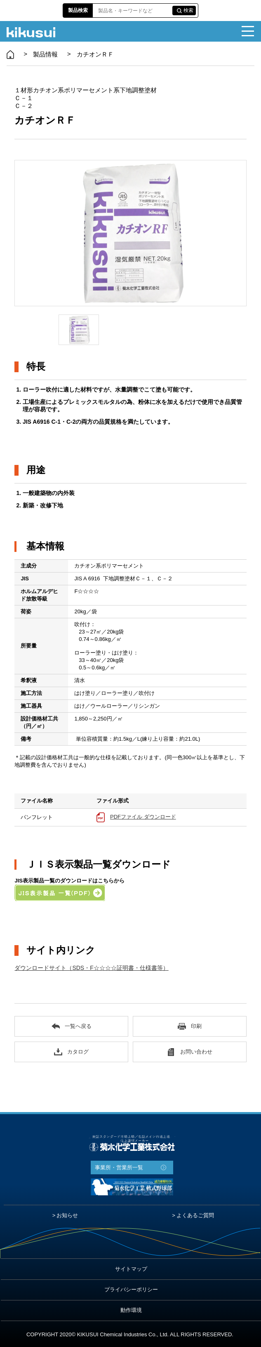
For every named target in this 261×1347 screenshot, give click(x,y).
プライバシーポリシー (131, 1289)
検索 (188, 10)
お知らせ (67, 1215)
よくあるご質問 (195, 1215)
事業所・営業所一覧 (119, 1167)
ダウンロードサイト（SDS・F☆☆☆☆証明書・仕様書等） (91, 967)
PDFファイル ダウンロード (143, 817)
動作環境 (131, 1310)
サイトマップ (131, 1269)
